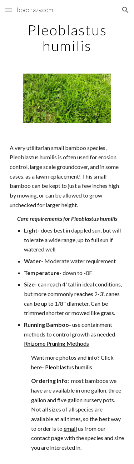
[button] (8, 10)
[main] (67, 37)
